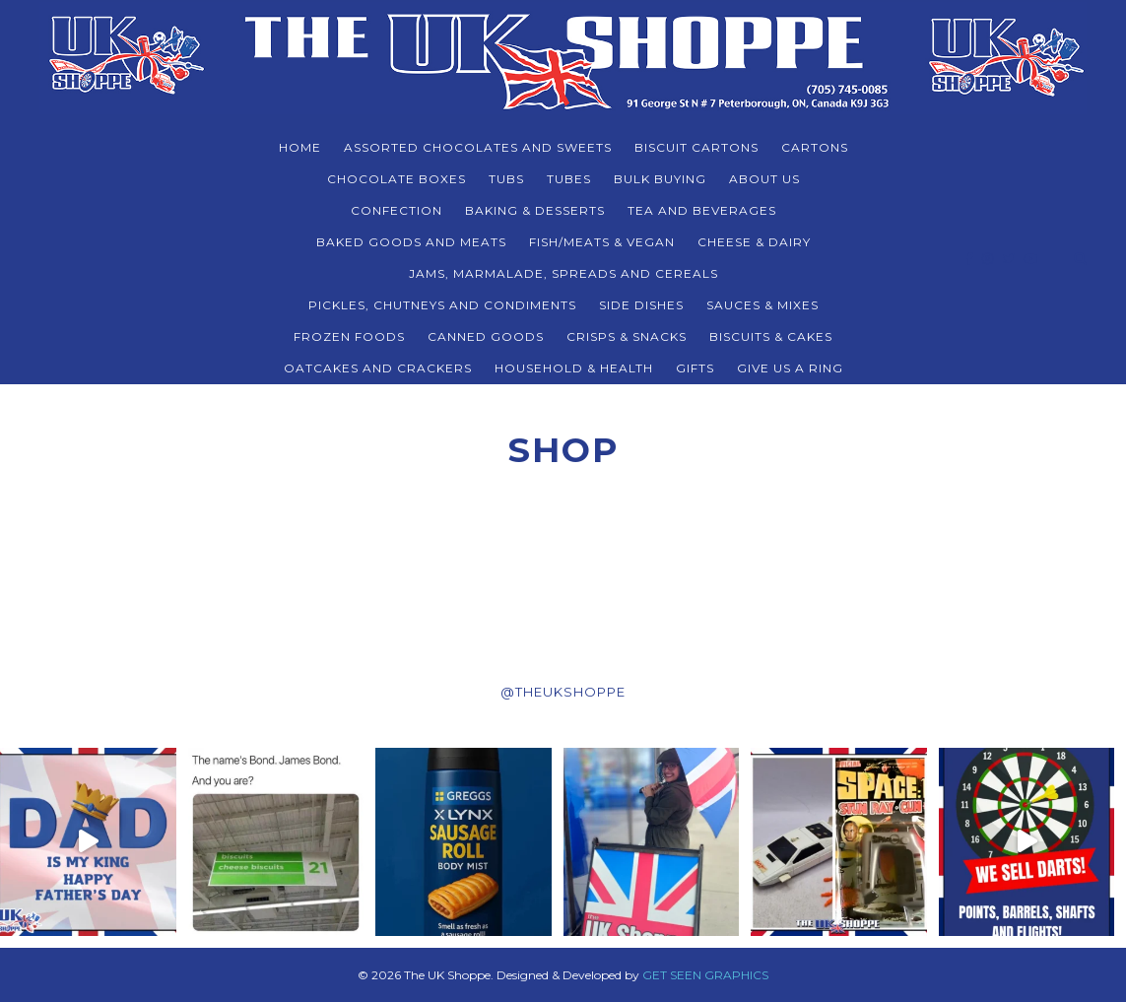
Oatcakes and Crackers (378, 368)
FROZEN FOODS (349, 336)
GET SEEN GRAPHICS (705, 975)
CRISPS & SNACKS (626, 336)
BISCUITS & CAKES (770, 336)
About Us (764, 178)
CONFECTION (396, 210)
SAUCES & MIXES (762, 305)
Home (300, 147)
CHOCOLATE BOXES (396, 178)
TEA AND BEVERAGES (702, 210)
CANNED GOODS (486, 336)
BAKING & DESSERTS (535, 210)
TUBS (506, 178)
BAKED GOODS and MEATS (411, 241)
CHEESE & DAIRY (754, 241)
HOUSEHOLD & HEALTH (574, 368)
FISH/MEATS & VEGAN (602, 241)
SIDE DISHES (641, 305)
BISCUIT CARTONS (696, 147)
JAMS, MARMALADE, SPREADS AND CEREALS (563, 273)
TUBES (569, 178)
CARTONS (814, 147)
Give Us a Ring (790, 368)
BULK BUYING (660, 178)
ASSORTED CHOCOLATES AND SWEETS (478, 147)
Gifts (695, 368)
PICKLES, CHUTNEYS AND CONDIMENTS (442, 305)
